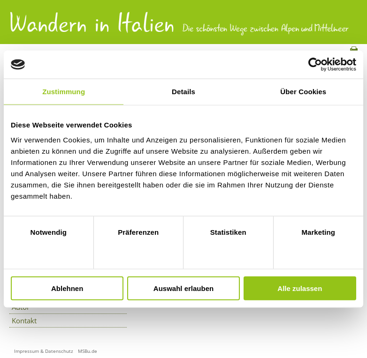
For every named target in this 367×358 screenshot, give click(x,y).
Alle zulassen (299, 288)
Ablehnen (67, 288)
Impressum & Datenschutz (43, 351)
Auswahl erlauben (183, 288)
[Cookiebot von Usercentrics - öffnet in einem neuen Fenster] (315, 65)
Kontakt (24, 320)
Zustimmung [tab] (63, 92)
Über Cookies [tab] (303, 92)
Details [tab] (183, 92)
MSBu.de (87, 351)
